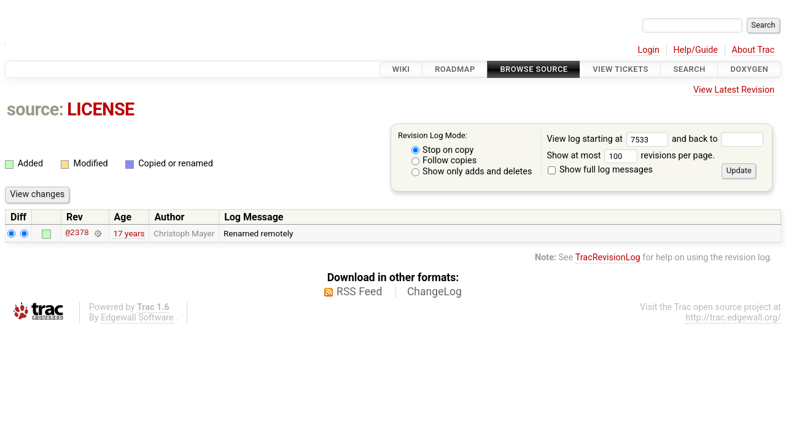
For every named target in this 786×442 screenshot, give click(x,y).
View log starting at (609, 139)
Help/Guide (696, 50)
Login (648, 50)
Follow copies (444, 160)
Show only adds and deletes (471, 171)
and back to (717, 139)
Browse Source (533, 69)
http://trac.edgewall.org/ (733, 317)
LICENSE (100, 109)
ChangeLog (434, 291)
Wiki (401, 69)
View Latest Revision (733, 90)
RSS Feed (359, 291)
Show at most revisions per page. (631, 155)
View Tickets (620, 69)
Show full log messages (600, 170)
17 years (128, 233)
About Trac (753, 50)
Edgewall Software (137, 317)
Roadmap (455, 69)
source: (35, 109)
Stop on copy (442, 150)
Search (689, 69)
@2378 (76, 233)
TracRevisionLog (607, 257)
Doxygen (749, 69)
